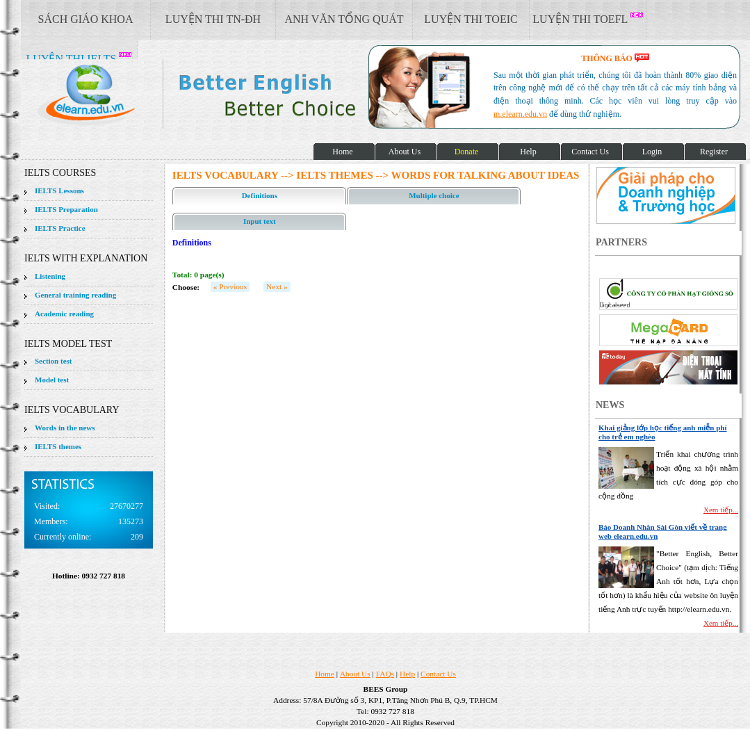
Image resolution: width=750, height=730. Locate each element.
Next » (277, 286)
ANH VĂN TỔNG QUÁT (343, 19)
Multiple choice (434, 195)
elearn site (221, 94)
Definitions (259, 195)
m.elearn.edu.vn (520, 114)
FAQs (385, 674)
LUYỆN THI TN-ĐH (213, 19)
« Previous (230, 286)
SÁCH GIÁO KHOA (85, 19)
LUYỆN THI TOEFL (587, 19)
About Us (355, 674)
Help (407, 674)
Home (324, 674)
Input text (259, 221)
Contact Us (438, 674)
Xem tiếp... (720, 509)
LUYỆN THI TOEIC (470, 19)
